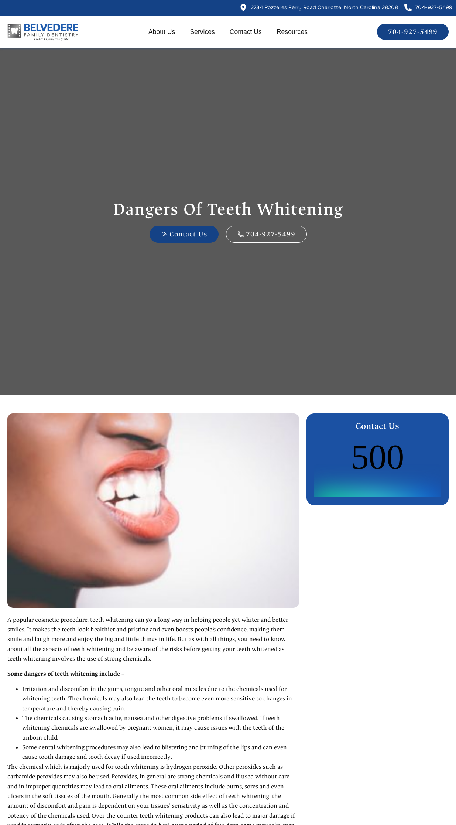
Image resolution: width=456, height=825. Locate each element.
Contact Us (246, 31)
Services (202, 31)
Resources (292, 31)
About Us (161, 31)
